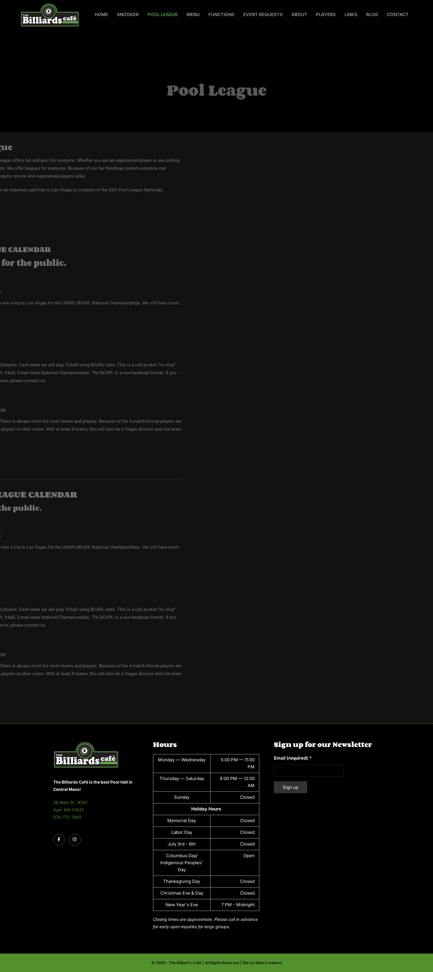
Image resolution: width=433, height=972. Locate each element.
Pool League (162, 14)
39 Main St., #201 (70, 802)
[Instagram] (75, 840)
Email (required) (293, 758)
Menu (193, 14)
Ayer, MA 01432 (68, 809)
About (299, 14)
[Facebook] (59, 840)
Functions (221, 14)
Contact (397, 14)
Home (101, 14)
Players (326, 14)
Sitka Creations (268, 962)
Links (351, 14)
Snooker (128, 14)
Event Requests (263, 14)
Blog (372, 14)
